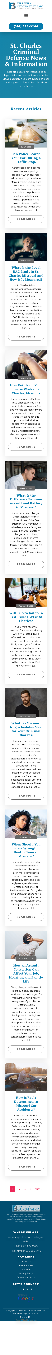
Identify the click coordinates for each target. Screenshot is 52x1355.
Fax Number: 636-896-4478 (26, 1251)
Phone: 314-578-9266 (26, 1246)
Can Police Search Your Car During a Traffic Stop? (26, 158)
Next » (38, 1189)
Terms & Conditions (26, 1277)
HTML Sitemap (32, 1313)
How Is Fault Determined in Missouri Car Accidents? (26, 1103)
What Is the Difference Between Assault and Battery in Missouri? (26, 501)
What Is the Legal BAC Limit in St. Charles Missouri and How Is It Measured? (26, 273)
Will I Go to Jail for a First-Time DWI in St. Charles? (26, 617)
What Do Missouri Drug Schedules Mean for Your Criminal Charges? (26, 729)
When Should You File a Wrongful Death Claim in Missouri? (26, 850)
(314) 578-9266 (26, 26)
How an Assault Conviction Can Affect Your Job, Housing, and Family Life (26, 973)
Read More (26, 219)
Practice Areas (26, 1265)
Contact (26, 1269)
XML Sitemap (19, 1313)
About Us (26, 1261)
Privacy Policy (26, 1273)
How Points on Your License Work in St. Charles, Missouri (26, 389)
